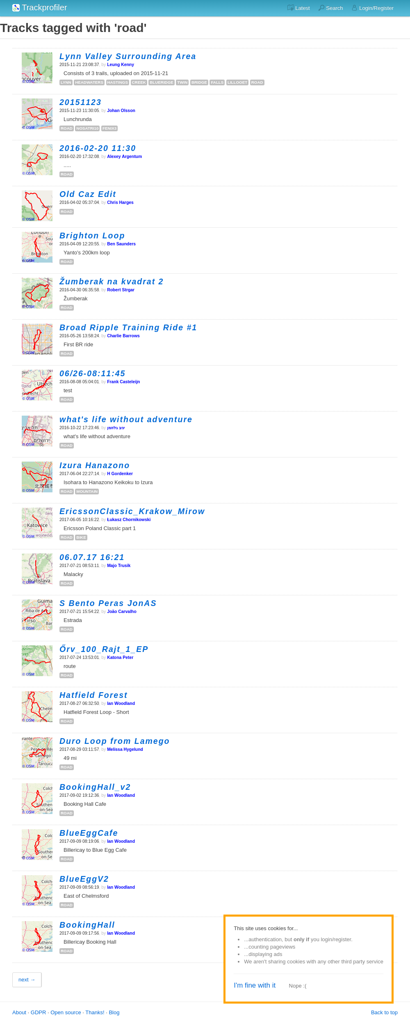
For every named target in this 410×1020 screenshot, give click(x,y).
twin (182, 82)
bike (81, 537)
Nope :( (298, 986)
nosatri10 (87, 128)
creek (139, 82)
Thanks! (94, 1012)
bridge (199, 82)
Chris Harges (120, 202)
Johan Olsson (121, 110)
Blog (114, 1012)
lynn (66, 82)
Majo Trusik (118, 565)
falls (217, 82)
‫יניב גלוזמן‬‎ (116, 427)
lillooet (237, 82)
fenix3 (109, 128)
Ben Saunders (121, 244)
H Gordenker (120, 473)
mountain (87, 491)
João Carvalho (122, 611)
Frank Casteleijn (123, 382)
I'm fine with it (255, 985)
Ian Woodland (121, 703)
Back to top (384, 1012)
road (257, 82)
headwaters (89, 82)
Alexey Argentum (124, 156)
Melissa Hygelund (125, 749)
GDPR (38, 1012)
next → (26, 980)
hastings (117, 82)
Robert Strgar (120, 290)
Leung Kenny (120, 64)
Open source (65, 1012)
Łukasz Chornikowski (128, 519)
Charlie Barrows (123, 336)
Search (330, 8)
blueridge (161, 82)
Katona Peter (120, 657)
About (19, 1012)
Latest (298, 8)
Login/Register (372, 8)
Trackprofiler (39, 7)
